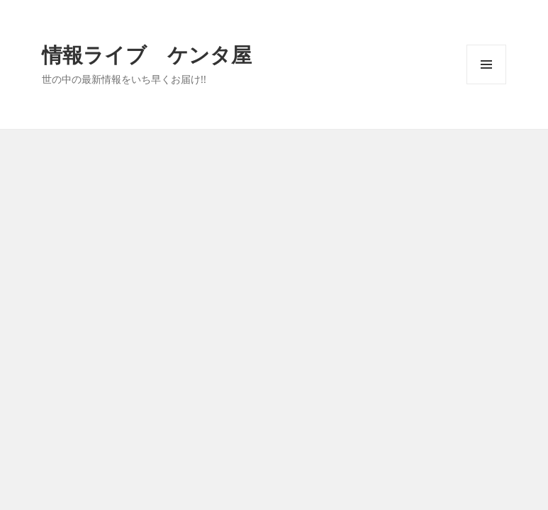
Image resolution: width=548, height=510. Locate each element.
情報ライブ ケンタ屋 (147, 54)
